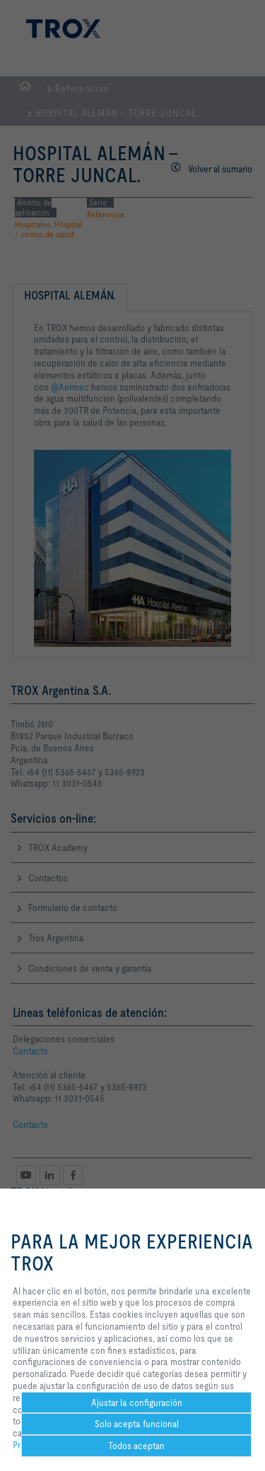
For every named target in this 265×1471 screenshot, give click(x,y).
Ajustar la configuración (136, 1402)
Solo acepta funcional (137, 1423)
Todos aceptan (136, 1445)
